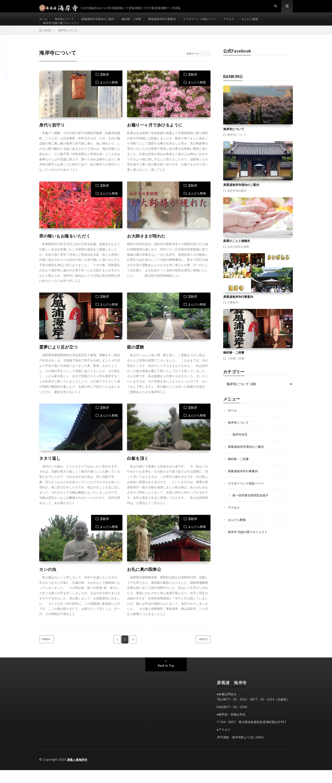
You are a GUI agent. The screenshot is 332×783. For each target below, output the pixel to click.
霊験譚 (104, 87)
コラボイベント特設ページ (220, 23)
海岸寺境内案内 (236, 203)
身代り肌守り (52, 137)
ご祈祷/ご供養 (235, 371)
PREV (52, 652)
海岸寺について (67, 23)
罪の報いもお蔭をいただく (64, 248)
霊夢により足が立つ (58, 360)
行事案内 (232, 315)
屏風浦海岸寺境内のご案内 (105, 23)
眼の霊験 (135, 360)
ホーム (44, 23)
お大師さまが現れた (146, 248)
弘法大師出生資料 (238, 259)
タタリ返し (50, 471)
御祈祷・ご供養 (143, 23)
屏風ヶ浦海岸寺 (78, 772)
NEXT (197, 652)
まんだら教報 (276, 23)
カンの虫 (47, 582)
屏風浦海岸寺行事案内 (177, 23)
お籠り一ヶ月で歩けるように (155, 137)
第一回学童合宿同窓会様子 (251, 507)
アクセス (253, 23)
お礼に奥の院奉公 (144, 582)
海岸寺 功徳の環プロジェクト (64, 31)
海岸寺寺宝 (240, 447)
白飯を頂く (137, 471)
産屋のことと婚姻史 (236, 253)
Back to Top (166, 678)
